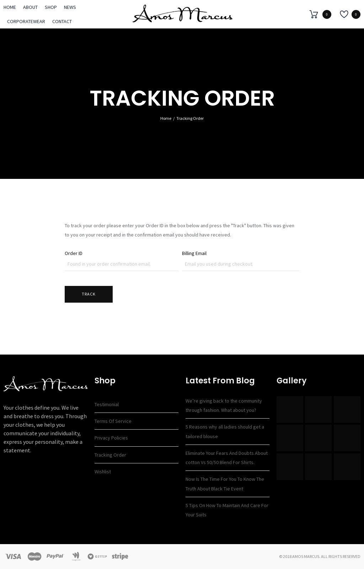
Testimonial (107, 404)
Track (89, 294)
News (70, 7)
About (30, 7)
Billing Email (194, 253)
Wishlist (103, 471)
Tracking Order (110, 455)
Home (10, 7)
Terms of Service (113, 421)
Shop (51, 7)
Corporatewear (26, 21)
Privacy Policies (111, 438)
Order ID (73, 253)
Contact (62, 21)
